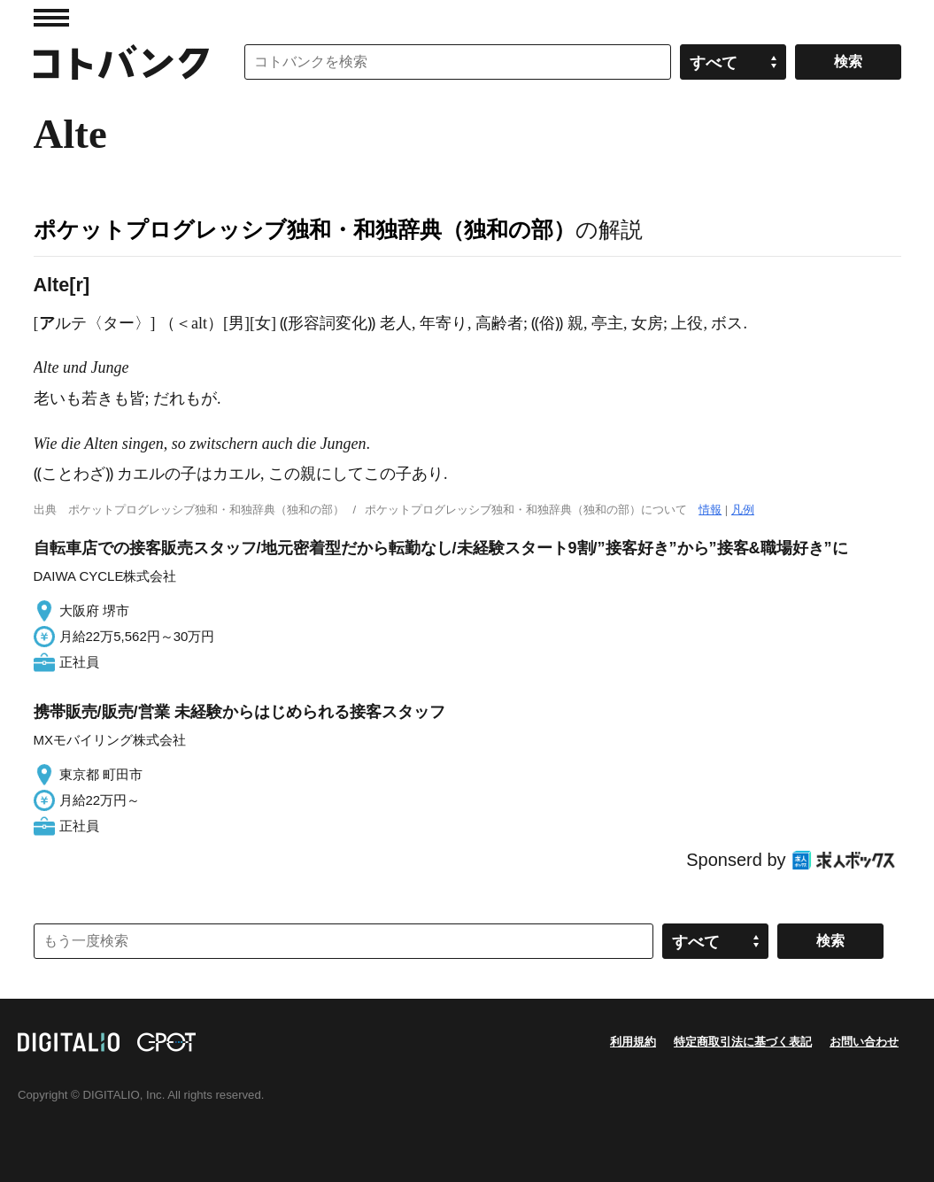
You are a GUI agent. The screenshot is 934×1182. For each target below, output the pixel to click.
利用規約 (633, 1041)
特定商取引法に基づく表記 (743, 1041)
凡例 (742, 509)
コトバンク (121, 62)
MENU (51, 17)
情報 (710, 509)
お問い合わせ (864, 1041)
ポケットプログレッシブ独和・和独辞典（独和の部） (304, 229)
